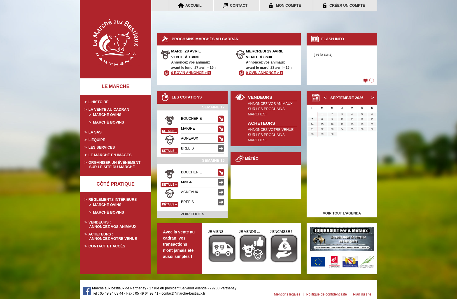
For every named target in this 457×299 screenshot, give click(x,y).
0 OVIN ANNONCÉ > (264, 73)
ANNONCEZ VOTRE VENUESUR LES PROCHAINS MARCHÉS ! (271, 135)
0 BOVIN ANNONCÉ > (191, 73)
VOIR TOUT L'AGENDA (342, 213)
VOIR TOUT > (192, 214)
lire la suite (323, 54)
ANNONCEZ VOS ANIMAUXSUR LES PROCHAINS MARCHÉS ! (270, 109)
